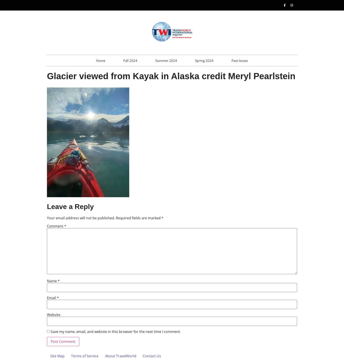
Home (100, 60)
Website (53, 315)
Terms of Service (85, 356)
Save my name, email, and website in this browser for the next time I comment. (116, 331)
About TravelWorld (120, 356)
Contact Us (152, 356)
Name (53, 281)
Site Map (57, 356)
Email (53, 298)
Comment (56, 226)
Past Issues (239, 60)
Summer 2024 (166, 60)
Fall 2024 (130, 60)
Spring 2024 (204, 60)
